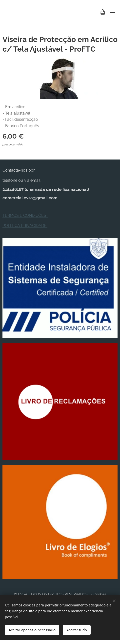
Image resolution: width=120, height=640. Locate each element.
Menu (112, 12)
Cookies (100, 594)
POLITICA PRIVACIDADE (24, 225)
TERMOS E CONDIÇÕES (25, 215)
